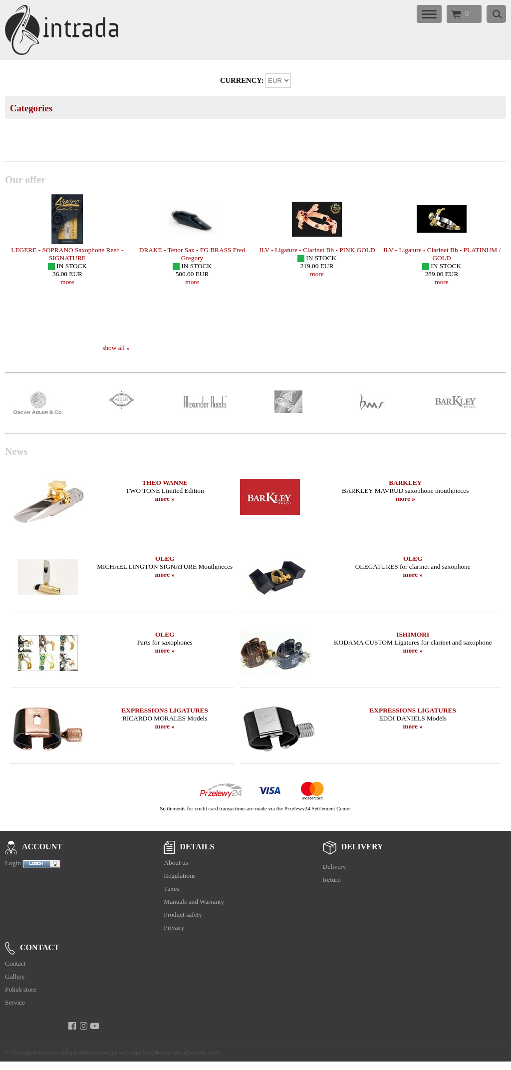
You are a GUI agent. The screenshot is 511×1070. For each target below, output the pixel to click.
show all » (116, 348)
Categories (31, 108)
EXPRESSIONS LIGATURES (164, 710)
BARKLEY (405, 482)
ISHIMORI (412, 634)
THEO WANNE (165, 482)
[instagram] (83, 1026)
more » (165, 498)
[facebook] (72, 1026)
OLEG (165, 558)
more (67, 282)
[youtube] (95, 1026)
